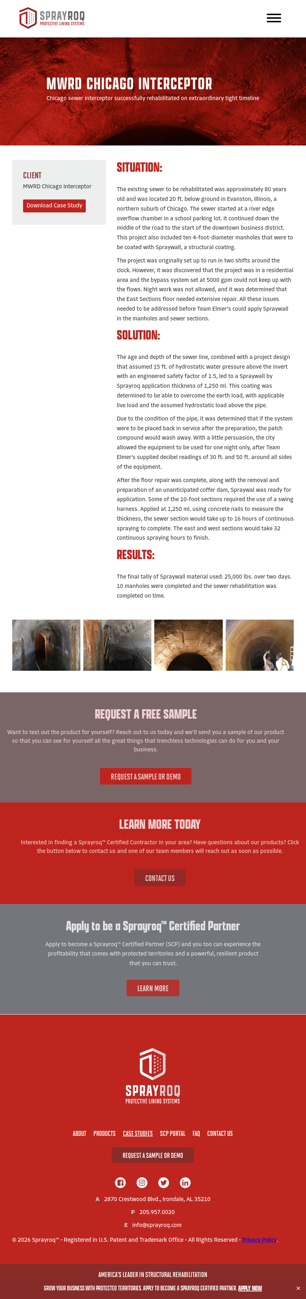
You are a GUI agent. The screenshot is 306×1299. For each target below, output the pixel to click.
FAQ (196, 1133)
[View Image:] (46, 645)
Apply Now (250, 1288)
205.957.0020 (157, 1212)
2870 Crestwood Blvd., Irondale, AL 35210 (157, 1200)
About (79, 1133)
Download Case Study (54, 206)
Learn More (153, 988)
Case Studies (138, 1133)
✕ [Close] (298, 1288)
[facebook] (120, 1183)
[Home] (153, 1076)
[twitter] (163, 1183)
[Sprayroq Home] (51, 27)
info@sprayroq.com (157, 1225)
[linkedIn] (185, 1183)
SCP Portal (172, 1133)
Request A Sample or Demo (123, 776)
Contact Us (183, 877)
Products (104, 1133)
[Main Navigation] (274, 18)
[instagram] (142, 1183)
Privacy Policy (259, 1240)
